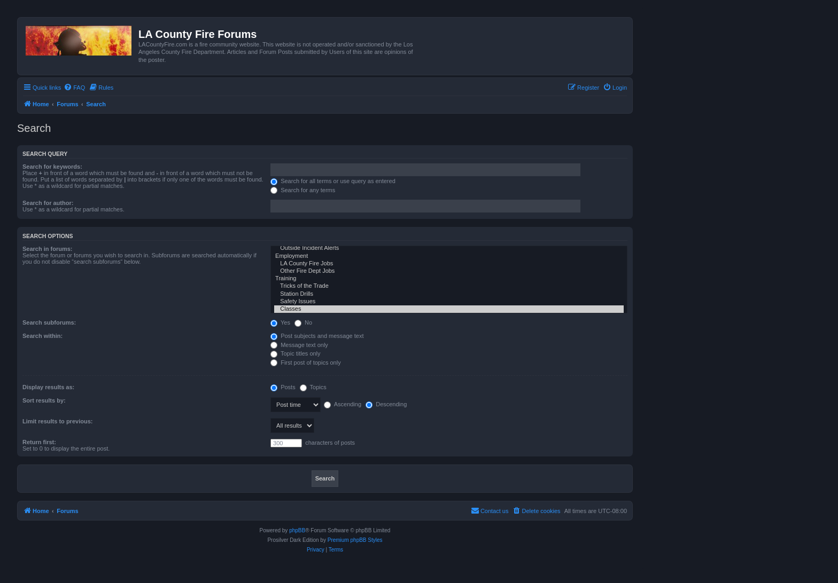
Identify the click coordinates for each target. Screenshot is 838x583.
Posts (283, 387)
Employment (449, 256)
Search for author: (47, 203)
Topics (313, 387)
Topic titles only (295, 353)
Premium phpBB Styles (355, 540)
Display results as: (48, 387)
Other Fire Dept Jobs (449, 271)
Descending (386, 404)
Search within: (42, 336)
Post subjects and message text (316, 336)
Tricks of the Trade (449, 286)
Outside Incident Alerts (449, 248)
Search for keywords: (52, 166)
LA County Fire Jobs (449, 263)
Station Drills (449, 294)
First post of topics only (305, 362)
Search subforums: (49, 322)
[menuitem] (74, 87)
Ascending (342, 404)
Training (449, 278)
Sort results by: (44, 400)
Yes (280, 322)
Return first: (39, 442)
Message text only (299, 345)
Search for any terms (302, 190)
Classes (449, 309)
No (303, 322)
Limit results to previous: (57, 421)
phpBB (297, 530)
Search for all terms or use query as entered (332, 181)
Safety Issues (449, 301)
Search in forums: (47, 249)
